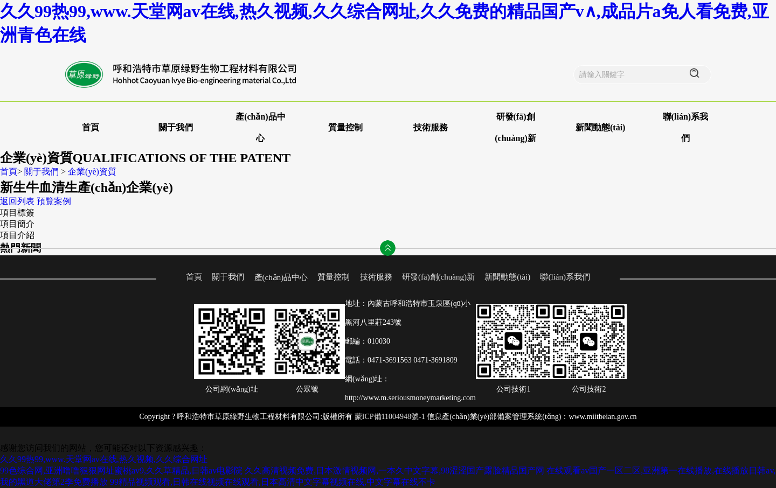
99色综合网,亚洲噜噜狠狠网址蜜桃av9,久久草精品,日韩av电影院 (121, 470)
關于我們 (175, 127)
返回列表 (17, 201)
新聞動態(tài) (600, 127)
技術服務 (430, 127)
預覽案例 (54, 201)
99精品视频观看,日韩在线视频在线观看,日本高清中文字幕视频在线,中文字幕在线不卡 (272, 481)
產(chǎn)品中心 (281, 277)
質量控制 (345, 127)
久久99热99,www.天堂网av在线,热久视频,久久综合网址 (103, 459)
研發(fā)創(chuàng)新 (438, 277)
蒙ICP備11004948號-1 (390, 417)
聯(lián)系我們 (565, 277)
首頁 (90, 127)
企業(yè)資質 (92, 171)
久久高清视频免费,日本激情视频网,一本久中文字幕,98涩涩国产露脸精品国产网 (394, 470)
